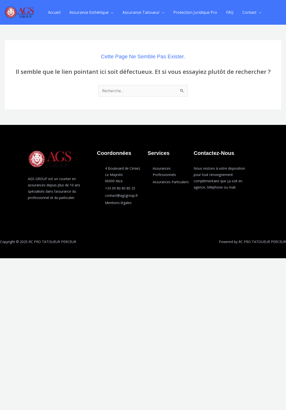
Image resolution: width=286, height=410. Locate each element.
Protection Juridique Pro (191, 12)
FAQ (224, 12)
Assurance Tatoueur (138, 12)
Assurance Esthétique (87, 12)
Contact (243, 12)
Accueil (54, 12)
